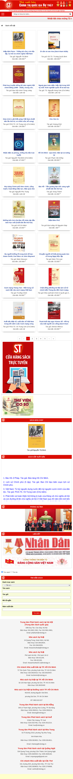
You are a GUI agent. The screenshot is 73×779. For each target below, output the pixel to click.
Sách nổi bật (10, 25)
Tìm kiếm (36, 613)
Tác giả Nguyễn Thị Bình (36, 450)
